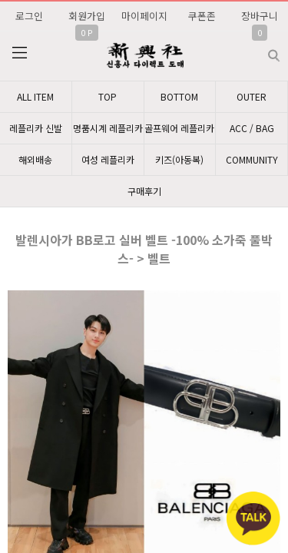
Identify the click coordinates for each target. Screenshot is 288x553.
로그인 (29, 15)
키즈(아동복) (179, 159)
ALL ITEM (35, 96)
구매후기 (144, 190)
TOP (107, 96)
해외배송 (35, 159)
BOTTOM (179, 96)
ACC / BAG (252, 127)
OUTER (251, 96)
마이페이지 (144, 15)
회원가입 (86, 15)
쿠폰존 (202, 15)
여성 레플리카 (107, 159)
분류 (19, 53)
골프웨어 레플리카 (179, 127)
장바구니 (259, 15)
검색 (261, 49)
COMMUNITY (252, 159)
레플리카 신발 (35, 127)
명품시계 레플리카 (108, 127)
